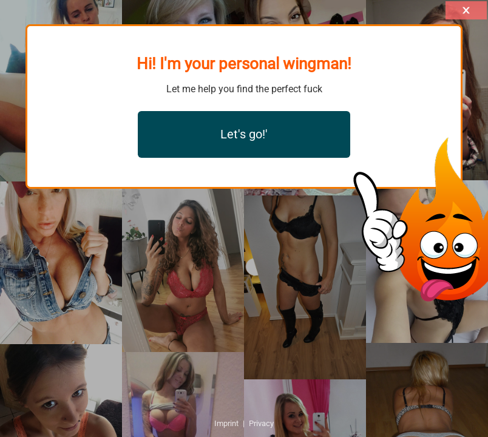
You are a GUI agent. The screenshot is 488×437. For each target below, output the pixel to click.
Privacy (261, 423)
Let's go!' (244, 134)
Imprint (226, 423)
